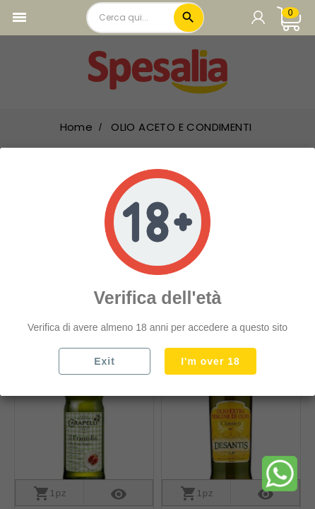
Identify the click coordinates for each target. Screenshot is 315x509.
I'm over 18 (210, 361)
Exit (104, 361)
